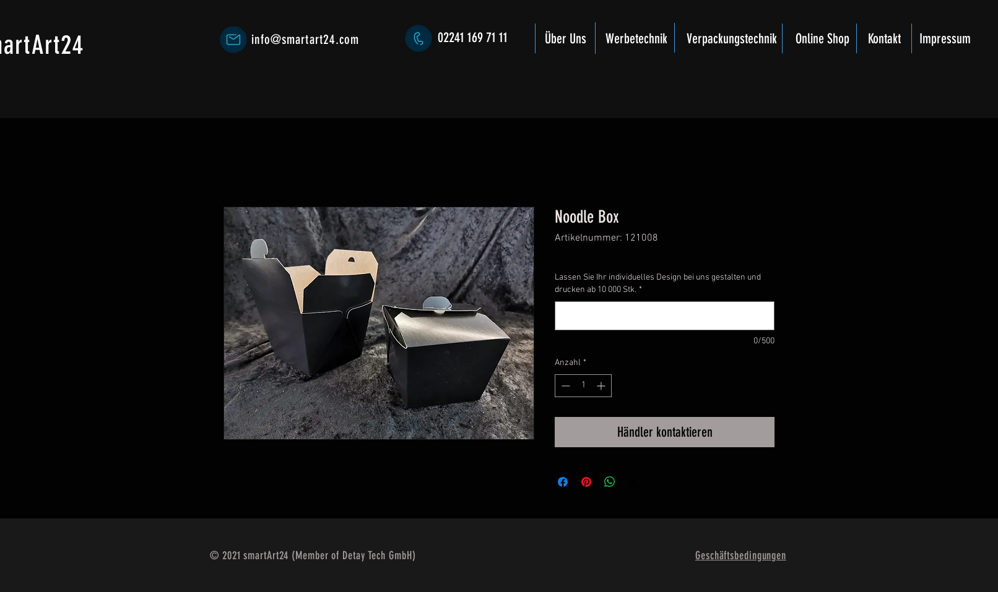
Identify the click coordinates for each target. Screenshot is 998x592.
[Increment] (602, 386)
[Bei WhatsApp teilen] (609, 481)
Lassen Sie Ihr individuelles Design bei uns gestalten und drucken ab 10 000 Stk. (658, 283)
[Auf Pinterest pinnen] (586, 481)
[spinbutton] (583, 386)
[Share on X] (633, 481)
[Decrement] (564, 386)
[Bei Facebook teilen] (562, 481)
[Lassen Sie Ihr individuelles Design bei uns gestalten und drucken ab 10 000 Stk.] (664, 316)
